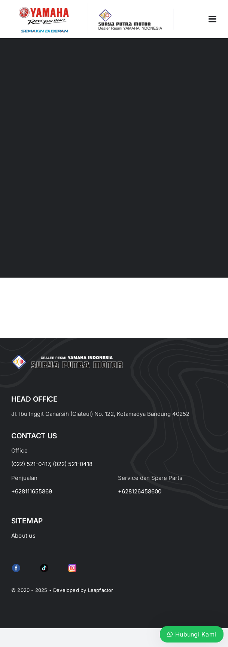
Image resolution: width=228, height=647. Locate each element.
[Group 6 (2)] (72, 565)
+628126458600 (139, 491)
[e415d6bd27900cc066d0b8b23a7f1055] (44, 565)
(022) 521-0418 (72, 464)
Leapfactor (100, 590)
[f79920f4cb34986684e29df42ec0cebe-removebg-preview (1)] (16, 565)
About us (23, 535)
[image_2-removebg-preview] (43, 6)
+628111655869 (31, 491)
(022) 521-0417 (30, 464)
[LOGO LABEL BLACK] (129, 11)
